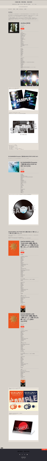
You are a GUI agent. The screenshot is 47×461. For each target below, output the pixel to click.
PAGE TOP (44, 449)
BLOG (26, 4)
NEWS (15, 4)
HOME (13, 4)
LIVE (16, 4)
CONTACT (24, 458)
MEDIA (18, 4)
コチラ (19, 149)
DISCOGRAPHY (21, 4)
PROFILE (25, 4)
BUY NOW (22, 28)
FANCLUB (29, 4)
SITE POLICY (22, 458)
